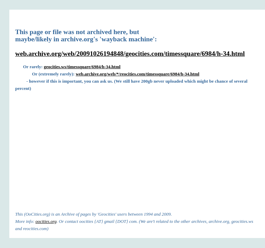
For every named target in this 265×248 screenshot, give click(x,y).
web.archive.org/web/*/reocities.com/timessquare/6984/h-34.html (137, 73)
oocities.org (46, 221)
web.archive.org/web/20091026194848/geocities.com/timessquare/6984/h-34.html (130, 53)
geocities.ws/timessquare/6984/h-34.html (82, 66)
